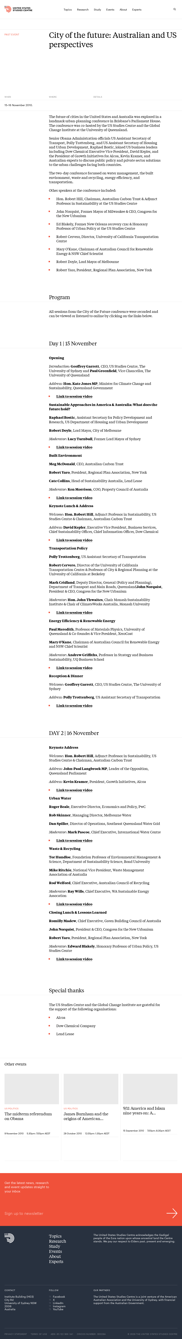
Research (57, 1241)
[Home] (10, 9)
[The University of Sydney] (132, 1312)
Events (55, 1251)
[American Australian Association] (104, 1312)
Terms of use (39, 1334)
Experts (56, 1261)
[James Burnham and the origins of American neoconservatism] (91, 1089)
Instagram (57, 1306)
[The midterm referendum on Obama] (32, 1089)
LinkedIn (56, 1303)
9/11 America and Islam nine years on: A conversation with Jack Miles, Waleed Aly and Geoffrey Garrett (144, 1110)
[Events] (110, 9)
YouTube (56, 1309)
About (55, 1256)
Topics (55, 1236)
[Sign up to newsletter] (91, 1199)
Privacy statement (16, 1334)
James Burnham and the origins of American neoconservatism (86, 1116)
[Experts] (136, 9)
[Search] (174, 9)
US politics (11, 1108)
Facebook (57, 1296)
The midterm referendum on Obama (28, 1116)
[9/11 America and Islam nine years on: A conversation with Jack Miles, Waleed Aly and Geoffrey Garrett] (150, 1089)
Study (54, 1246)
